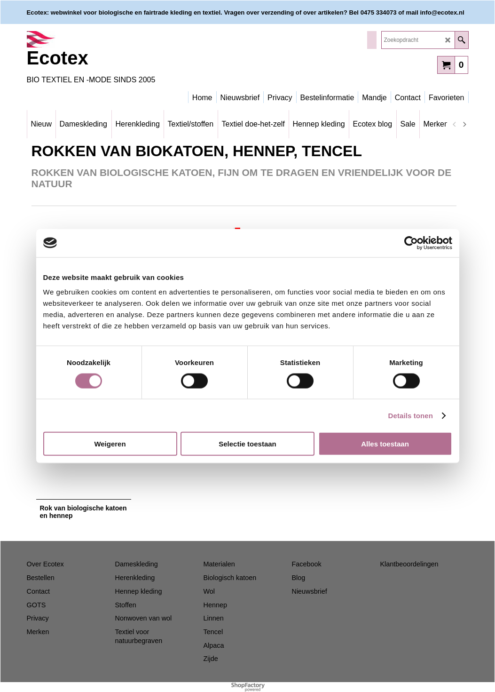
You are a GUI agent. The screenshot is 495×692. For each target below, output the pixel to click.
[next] (464, 124)
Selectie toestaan (247, 444)
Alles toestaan (385, 444)
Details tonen (410, 415)
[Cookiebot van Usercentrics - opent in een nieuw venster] (411, 243)
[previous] (455, 124)
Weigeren (110, 444)
